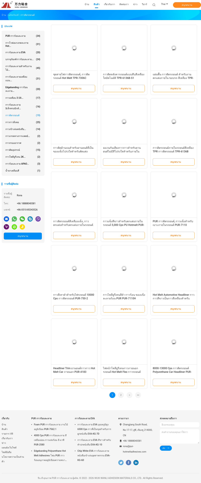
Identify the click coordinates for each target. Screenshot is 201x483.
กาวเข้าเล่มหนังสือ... (22, 129)
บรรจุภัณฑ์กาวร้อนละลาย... (22, 59)
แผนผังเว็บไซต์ (9, 447)
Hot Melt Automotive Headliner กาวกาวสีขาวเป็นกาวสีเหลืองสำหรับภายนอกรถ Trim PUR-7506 (173, 298)
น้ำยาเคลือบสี (22, 170)
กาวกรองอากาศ (22, 143)
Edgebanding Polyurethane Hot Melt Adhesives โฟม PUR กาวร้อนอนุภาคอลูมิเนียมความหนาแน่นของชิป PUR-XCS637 (50, 456)
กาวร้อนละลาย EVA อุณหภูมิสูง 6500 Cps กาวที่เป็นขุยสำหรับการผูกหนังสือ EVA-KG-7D (94, 429)
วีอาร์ (144, 4)
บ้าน (4, 424)
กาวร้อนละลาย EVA (22, 52)
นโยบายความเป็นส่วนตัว (13, 459)
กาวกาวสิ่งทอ (22, 122)
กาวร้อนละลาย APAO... (22, 163)
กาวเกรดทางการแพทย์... (22, 136)
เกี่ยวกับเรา (7, 438)
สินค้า (5, 429)
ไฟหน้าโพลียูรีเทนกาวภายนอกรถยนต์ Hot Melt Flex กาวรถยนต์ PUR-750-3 (122, 372)
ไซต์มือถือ (6, 452)
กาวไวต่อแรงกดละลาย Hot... (22, 44)
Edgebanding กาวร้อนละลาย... (22, 89)
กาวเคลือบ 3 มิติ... (22, 97)
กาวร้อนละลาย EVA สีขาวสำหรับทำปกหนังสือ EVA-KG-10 (94, 442)
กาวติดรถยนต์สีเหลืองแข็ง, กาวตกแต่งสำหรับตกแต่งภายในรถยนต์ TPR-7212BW (73, 225)
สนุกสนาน (187, 5)
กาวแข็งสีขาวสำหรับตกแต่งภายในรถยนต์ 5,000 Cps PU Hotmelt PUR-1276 (123, 225)
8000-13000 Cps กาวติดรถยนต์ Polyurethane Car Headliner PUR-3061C (172, 372)
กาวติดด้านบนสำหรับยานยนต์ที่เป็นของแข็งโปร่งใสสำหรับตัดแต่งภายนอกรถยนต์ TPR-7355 (73, 151)
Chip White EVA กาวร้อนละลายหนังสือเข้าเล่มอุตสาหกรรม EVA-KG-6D (93, 455)
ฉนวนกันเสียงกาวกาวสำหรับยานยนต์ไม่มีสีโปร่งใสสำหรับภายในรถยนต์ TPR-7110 (122, 151)
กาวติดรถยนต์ (22, 115)
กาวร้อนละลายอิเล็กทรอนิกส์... (22, 106)
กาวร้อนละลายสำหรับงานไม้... (22, 68)
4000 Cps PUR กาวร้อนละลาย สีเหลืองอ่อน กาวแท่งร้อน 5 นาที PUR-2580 (50, 440)
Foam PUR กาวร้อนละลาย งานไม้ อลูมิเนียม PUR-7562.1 (51, 426)
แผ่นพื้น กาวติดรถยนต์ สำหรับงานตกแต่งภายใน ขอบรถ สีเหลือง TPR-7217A (173, 78)
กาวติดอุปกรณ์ (22, 150)
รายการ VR (7, 433)
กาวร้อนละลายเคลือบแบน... (22, 78)
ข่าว (4, 443)
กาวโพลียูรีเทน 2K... (22, 156)
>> (138, 395)
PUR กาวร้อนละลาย (22, 36)
